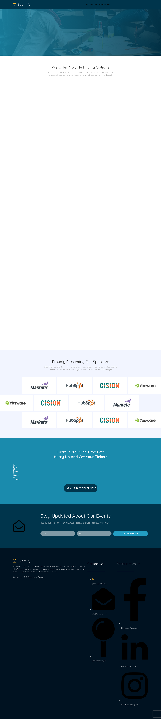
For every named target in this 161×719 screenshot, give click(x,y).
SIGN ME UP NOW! (130, 534)
